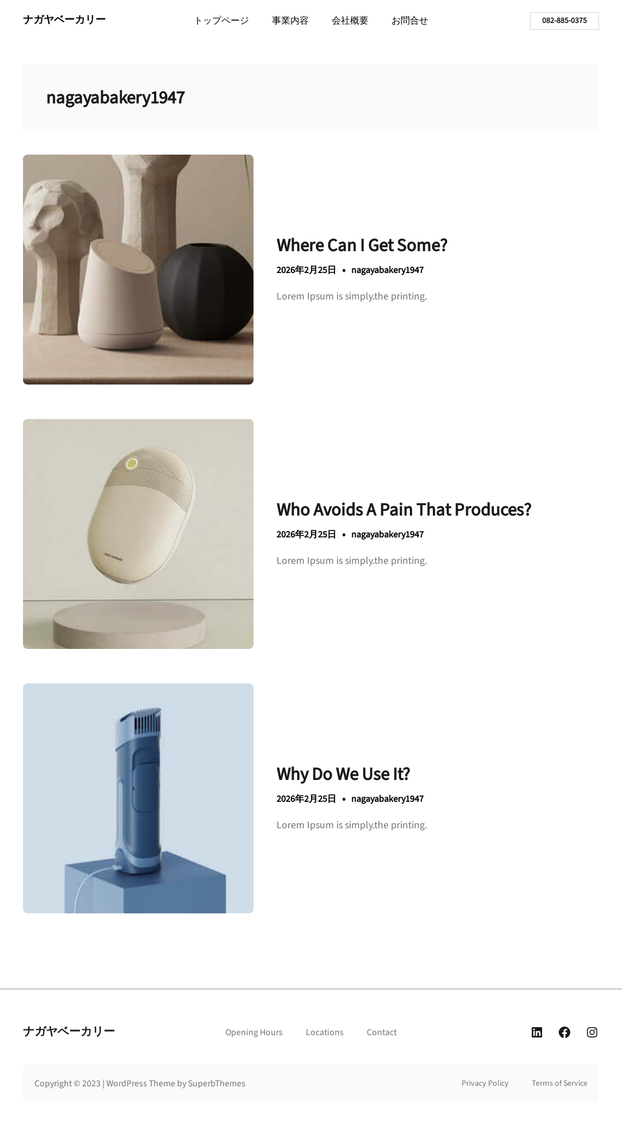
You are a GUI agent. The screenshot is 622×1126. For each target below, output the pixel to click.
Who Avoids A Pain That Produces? (404, 510)
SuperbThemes (216, 1083)
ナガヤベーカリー (64, 20)
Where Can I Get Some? (362, 245)
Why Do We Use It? (343, 774)
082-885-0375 (564, 20)
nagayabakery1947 (387, 270)
